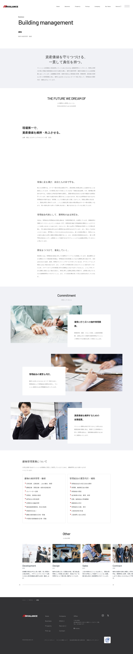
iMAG (61, 621)
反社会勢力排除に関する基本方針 (77, 640)
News (58, 6)
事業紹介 (31, 600)
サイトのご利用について (62, 640)
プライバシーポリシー (49, 640)
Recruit (118, 6)
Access (77, 628)
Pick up (87, 6)
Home (24, 600)
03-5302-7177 (80, 624)
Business (67, 6)
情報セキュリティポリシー (93, 640)
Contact (62, 631)
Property (77, 6)
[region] (77, 564)
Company (97, 6)
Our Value (108, 6)
